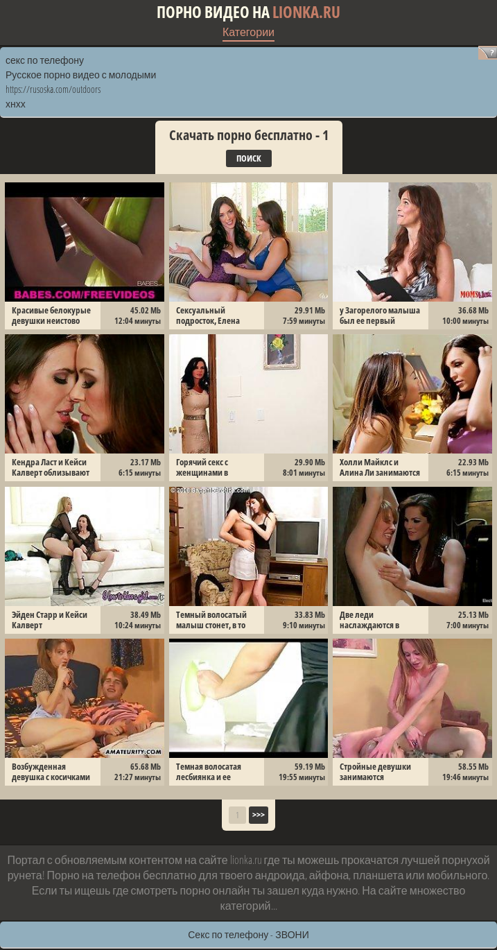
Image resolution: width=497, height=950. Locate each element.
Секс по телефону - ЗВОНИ (248, 934)
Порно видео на (248, 12)
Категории (248, 32)
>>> (258, 815)
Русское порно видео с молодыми (81, 74)
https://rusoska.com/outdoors (53, 89)
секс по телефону (45, 60)
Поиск (248, 158)
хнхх (16, 103)
